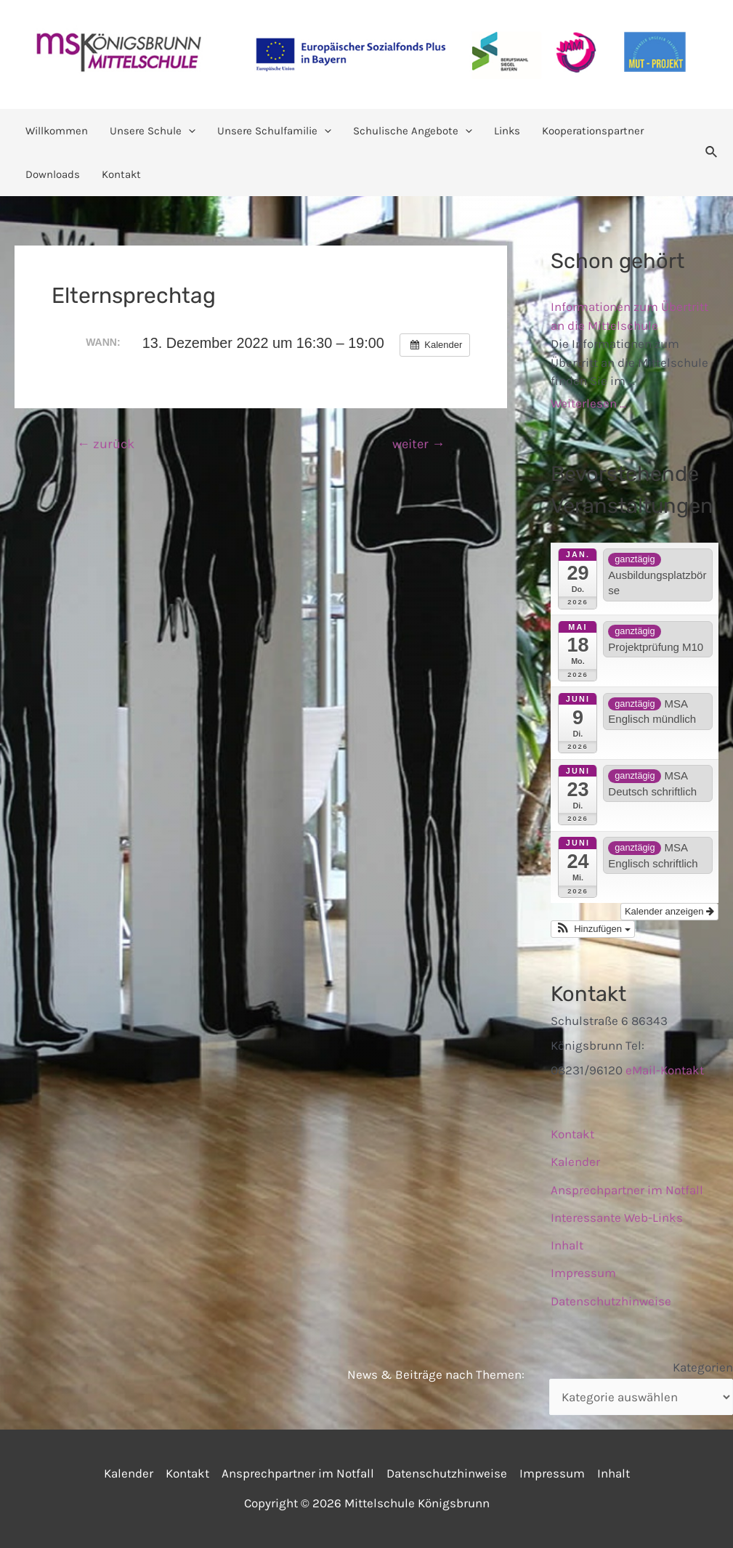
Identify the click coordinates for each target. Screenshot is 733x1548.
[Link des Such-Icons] (711, 152)
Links (507, 130)
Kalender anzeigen (669, 911)
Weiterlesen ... (588, 403)
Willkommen (56, 130)
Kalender (575, 1161)
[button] (592, 929)
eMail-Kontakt (664, 1070)
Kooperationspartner (593, 130)
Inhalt (567, 1245)
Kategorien (703, 1367)
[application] (188, 131)
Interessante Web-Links (617, 1217)
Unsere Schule (152, 131)
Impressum (583, 1272)
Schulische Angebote (412, 131)
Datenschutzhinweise (611, 1301)
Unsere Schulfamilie (274, 131)
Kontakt (121, 174)
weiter (418, 443)
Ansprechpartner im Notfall (627, 1190)
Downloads (52, 174)
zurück (105, 443)
